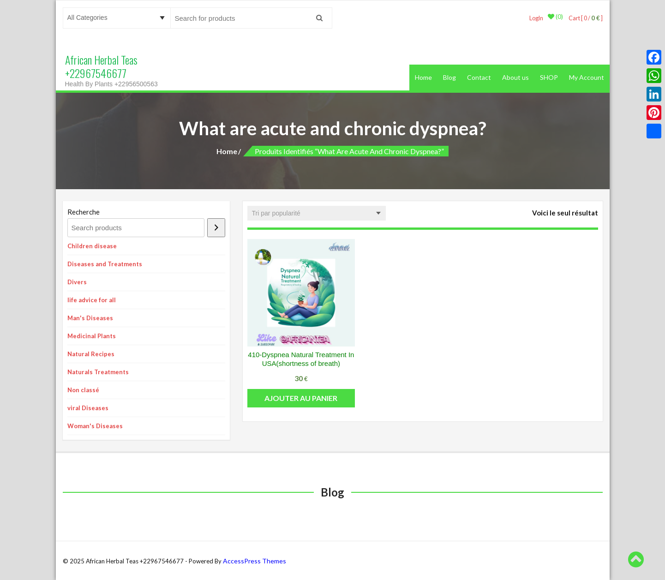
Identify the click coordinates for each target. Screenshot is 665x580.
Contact (479, 77)
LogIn (533, 18)
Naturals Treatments (98, 371)
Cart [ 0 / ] (584, 18)
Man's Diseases (90, 317)
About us (515, 77)
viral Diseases (87, 407)
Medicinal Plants (91, 335)
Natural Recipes (90, 353)
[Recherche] (216, 227)
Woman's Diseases (95, 425)
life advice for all (91, 299)
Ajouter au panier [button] (300, 397)
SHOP (549, 77)
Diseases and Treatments (104, 263)
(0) (553, 18)
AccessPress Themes (254, 560)
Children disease (92, 245)
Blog (449, 77)
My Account (586, 77)
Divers (77, 281)
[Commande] (316, 212)
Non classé (83, 389)
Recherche (83, 211)
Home (423, 77)
